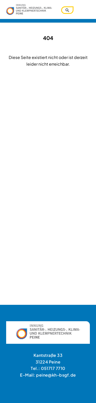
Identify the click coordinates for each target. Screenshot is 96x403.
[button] (9, 394)
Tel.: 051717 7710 (48, 368)
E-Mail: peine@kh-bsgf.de (48, 375)
